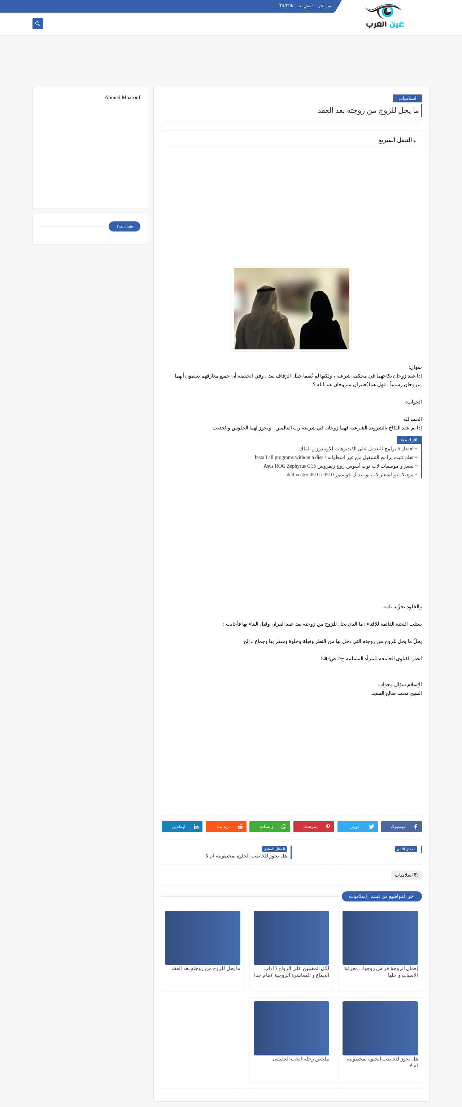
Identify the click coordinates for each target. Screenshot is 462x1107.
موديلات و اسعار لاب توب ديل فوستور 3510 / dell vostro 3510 (350, 474)
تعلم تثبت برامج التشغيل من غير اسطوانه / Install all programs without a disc (334, 457)
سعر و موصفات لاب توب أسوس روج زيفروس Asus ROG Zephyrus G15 (338, 466)
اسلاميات (407, 98)
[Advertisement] (231, 64)
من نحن (324, 5)
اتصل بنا (305, 5)
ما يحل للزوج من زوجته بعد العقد (205, 968)
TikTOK (286, 5)
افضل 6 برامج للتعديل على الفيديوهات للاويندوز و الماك (356, 448)
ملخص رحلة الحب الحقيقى (301, 1059)
